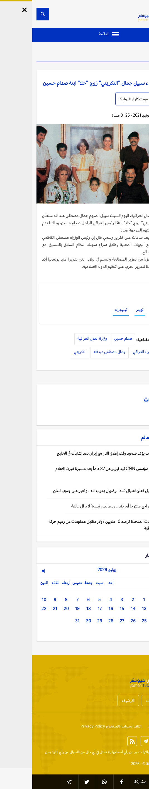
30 (56, 620)
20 (33, 608)
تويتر (107, 309)
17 (67, 608)
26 (100, 620)
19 (45, 608)
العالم (130, 53)
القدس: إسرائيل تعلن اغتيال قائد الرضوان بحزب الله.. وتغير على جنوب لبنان (79, 490)
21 (23, 608)
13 (112, 608)
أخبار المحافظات (126, 700)
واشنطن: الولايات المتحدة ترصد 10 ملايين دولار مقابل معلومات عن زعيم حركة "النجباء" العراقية (77, 525)
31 (45, 620)
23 (134, 620)
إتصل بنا (139, 726)
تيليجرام (88, 309)
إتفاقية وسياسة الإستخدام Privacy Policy (78, 726)
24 (123, 620)
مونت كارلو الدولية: (101, 98)
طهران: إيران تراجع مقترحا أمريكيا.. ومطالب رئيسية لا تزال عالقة (88, 506)
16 (78, 608)
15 (89, 608)
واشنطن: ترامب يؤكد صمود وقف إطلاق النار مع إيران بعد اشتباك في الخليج (81, 453)
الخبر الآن (138, 752)
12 (123, 608)
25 (111, 620)
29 (67, 620)
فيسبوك (126, 309)
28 (78, 620)
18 (56, 608)
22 (11, 608)
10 (11, 599)
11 (134, 608)
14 (101, 608)
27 (89, 620)
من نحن (121, 726)
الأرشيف (96, 700)
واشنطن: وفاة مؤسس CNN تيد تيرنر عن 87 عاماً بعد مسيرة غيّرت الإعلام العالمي (80, 472)
